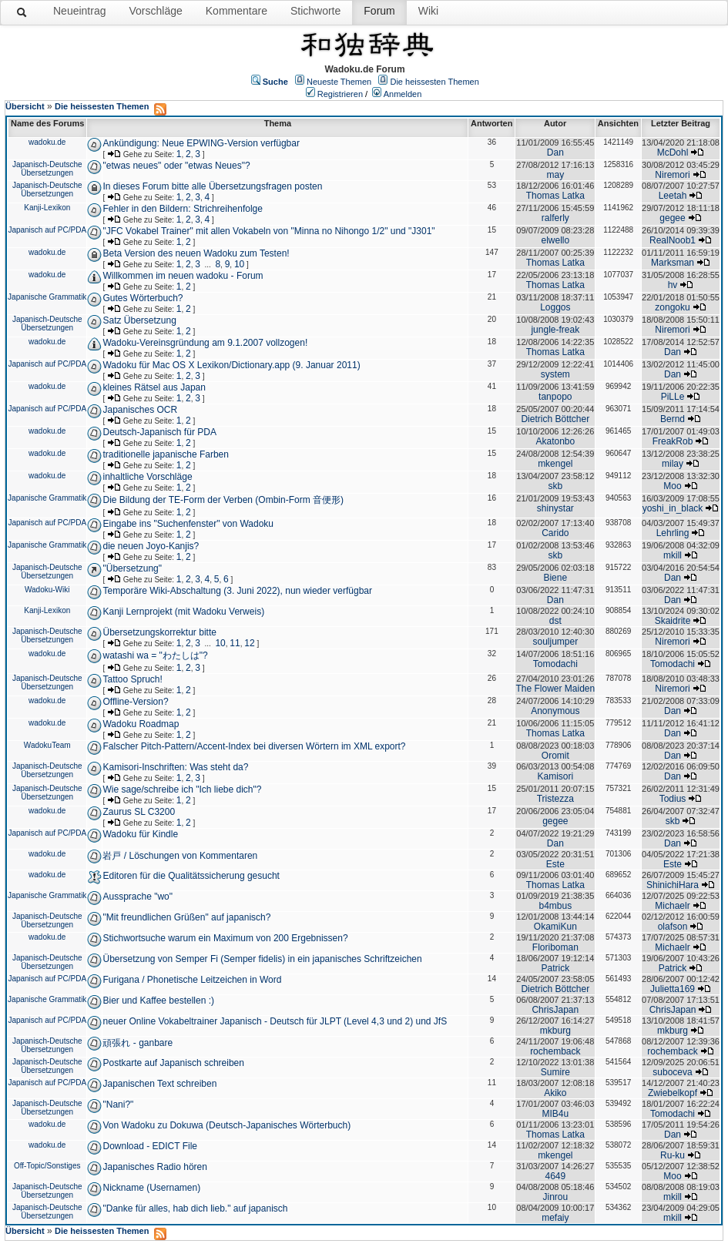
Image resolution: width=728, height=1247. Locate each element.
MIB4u (555, 1113)
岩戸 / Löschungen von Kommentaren (179, 855)
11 (235, 643)
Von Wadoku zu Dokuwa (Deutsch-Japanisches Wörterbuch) (226, 1125)
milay (672, 463)
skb (555, 486)
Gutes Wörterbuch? (142, 298)
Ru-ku (672, 1155)
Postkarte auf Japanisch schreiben (172, 1063)
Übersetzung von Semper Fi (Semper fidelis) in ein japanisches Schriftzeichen (261, 959)
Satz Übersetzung (139, 320)
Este (555, 864)
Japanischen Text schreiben (159, 1083)
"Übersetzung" (132, 568)
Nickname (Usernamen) (151, 1187)
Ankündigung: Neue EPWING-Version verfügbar (200, 143)
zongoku (672, 307)
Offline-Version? (135, 701)
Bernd (672, 419)
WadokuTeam (47, 745)
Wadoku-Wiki (47, 589)
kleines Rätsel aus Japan (153, 387)
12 (249, 643)
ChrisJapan (555, 1009)
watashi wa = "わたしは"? (154, 655)
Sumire (555, 1072)
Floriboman (555, 947)
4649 (555, 1176)
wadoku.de (47, 142)
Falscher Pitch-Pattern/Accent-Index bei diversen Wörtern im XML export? (253, 746)
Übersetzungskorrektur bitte (159, 632)
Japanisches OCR (139, 409)
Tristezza (555, 798)
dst (555, 620)
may (555, 174)
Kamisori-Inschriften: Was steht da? (175, 767)
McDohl (673, 152)
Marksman (672, 262)
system (555, 374)
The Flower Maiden (555, 688)
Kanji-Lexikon (47, 207)
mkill (672, 555)
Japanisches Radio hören (154, 1167)
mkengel (555, 463)
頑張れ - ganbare (137, 1042)
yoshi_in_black (672, 508)
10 (239, 264)
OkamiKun (555, 926)
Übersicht (25, 106)
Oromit (555, 755)
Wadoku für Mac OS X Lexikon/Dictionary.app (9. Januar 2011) (231, 365)
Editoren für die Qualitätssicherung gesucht (190, 875)
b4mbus (555, 905)
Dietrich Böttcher (555, 419)
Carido (555, 533)
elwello (555, 240)
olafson (673, 926)
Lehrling (672, 533)
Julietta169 (672, 989)
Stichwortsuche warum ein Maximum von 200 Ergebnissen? (224, 938)
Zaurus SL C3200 (138, 811)
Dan (555, 152)
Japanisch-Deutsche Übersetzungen (47, 168)
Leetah (673, 195)
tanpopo (555, 396)
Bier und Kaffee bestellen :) (158, 1000)
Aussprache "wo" (137, 896)
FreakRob (673, 441)
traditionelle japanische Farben (165, 454)
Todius (672, 798)
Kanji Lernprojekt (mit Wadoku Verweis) (183, 611)
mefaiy (555, 1217)
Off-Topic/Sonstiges (47, 1166)
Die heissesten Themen (434, 81)
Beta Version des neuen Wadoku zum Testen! (195, 253)
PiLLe (673, 396)
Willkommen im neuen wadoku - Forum (182, 275)
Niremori (672, 174)
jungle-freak (555, 329)
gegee (672, 218)
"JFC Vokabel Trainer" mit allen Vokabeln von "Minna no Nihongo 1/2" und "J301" (268, 231)
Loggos (555, 307)
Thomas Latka (555, 195)
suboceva (672, 1072)
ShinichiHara (672, 885)
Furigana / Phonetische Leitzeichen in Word (191, 979)
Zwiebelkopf (672, 1093)
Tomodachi (555, 664)
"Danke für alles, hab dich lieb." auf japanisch (194, 1208)
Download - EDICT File (149, 1146)
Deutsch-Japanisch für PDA (159, 432)
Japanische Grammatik (47, 297)
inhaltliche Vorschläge (147, 476)
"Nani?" (117, 1104)
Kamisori (555, 776)
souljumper (555, 641)
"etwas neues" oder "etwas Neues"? (176, 165)
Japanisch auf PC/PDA (47, 230)
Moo (672, 486)
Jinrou (555, 1197)
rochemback (555, 1051)
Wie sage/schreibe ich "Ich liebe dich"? (181, 789)
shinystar (555, 508)
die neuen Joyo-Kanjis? (150, 546)
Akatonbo (555, 441)
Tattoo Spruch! (132, 679)
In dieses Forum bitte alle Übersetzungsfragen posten (212, 186)
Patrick (555, 968)
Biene (555, 577)
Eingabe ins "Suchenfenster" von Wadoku (187, 523)
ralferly (555, 218)
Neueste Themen (339, 81)
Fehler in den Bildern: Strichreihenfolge (182, 208)
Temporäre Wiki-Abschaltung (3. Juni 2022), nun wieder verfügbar (237, 590)
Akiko (555, 1093)
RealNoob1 (672, 240)
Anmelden (403, 94)
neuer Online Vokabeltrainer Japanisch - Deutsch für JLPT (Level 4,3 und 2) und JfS (274, 1021)
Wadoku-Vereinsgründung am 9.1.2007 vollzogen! (204, 342)
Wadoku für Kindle (140, 834)
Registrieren (340, 94)
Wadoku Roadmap (140, 724)
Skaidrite (673, 620)
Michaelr (672, 905)
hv (673, 285)
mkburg (555, 1030)
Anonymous (555, 711)
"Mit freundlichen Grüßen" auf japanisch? (186, 917)
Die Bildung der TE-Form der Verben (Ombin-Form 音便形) (223, 499)
